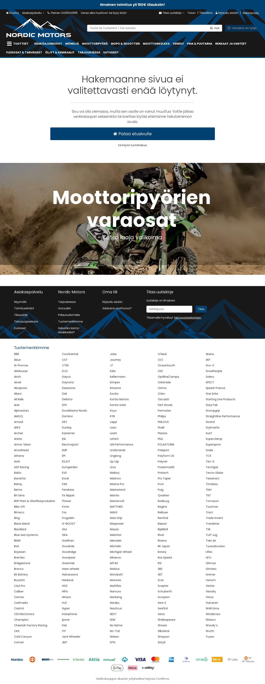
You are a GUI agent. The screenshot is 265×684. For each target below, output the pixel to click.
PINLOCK (163, 422)
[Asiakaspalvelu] (33, 13)
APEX (17, 427)
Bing (17, 518)
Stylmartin (213, 427)
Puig (160, 490)
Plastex (162, 433)
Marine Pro (117, 484)
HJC (64, 603)
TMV (209, 490)
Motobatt (116, 574)
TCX (208, 456)
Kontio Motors (119, 399)
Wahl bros (212, 608)
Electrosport (70, 444)
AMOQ (18, 416)
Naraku (114, 603)
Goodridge (69, 552)
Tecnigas (212, 467)
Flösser (66, 501)
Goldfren (68, 541)
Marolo (114, 495)
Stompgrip (213, 411)
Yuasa (210, 637)
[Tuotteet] (18, 43)
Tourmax (212, 507)
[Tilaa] (201, 309)
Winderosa (213, 614)
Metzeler (116, 541)
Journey (115, 360)
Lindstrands (117, 450)
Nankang (116, 597)
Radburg (163, 501)
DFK (64, 405)
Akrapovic (20, 388)
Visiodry (211, 591)
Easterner (68, 433)
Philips (162, 416)
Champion (21, 620)
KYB (112, 416)
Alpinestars (21, 411)
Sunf (209, 433)
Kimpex (115, 382)
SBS (160, 569)
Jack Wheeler (71, 637)
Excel (65, 478)
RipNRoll (163, 529)
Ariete (18, 439)
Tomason (212, 501)
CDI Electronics (24, 614)
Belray (18, 484)
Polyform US (166, 456)
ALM (16, 405)
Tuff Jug (211, 535)
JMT (64, 642)
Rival (161, 535)
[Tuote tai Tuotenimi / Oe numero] (154, 28)
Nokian (114, 637)
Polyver (163, 461)
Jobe (113, 354)
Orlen (161, 394)
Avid (17, 461)
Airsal (17, 382)
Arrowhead (21, 450)
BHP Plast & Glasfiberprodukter (34, 501)
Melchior (115, 535)
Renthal (163, 518)
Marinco (115, 478)
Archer (18, 433)
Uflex (209, 552)
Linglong (115, 456)
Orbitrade (164, 382)
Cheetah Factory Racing (30, 625)
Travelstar (212, 524)
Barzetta (20, 478)
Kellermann (117, 377)
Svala (209, 450)
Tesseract (212, 478)
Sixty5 (162, 642)
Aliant (18, 394)
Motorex (115, 580)
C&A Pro (19, 586)
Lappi (113, 422)
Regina (162, 507)
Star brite (212, 394)
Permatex (164, 411)
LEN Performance (121, 444)
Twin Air (211, 541)
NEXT (113, 614)
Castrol (19, 608)
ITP (64, 631)
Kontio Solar (118, 405)
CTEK (65, 365)
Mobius (115, 569)
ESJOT (66, 461)
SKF (208, 360)
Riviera (162, 541)
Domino (67, 416)
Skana (210, 354)
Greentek (68, 563)
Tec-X (210, 461)
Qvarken (163, 495)
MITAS (114, 563)
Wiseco (211, 620)
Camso (19, 597)
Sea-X (162, 603)
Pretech (163, 473)
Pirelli (161, 427)
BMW (17, 541)
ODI (160, 371)
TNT (208, 495)
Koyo (113, 411)
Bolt (16, 546)
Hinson (66, 597)
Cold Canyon (23, 637)
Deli (64, 394)
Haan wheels (70, 569)
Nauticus (116, 608)
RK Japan (164, 546)
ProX (161, 484)
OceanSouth (166, 365)
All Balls (19, 399)
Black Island (22, 524)
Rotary (162, 552)
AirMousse (21, 371)
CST (64, 360)
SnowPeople (214, 371)
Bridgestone (22, 563)
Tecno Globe (214, 473)
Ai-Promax (21, 365)
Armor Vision (22, 444)
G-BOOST (68, 524)
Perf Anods (165, 405)
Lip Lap (114, 461)
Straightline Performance (223, 416)
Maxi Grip (116, 518)
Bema (18, 490)
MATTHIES (116, 507)
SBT (160, 574)
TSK (208, 529)
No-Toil (115, 631)
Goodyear (68, 557)
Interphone (69, 614)
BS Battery (21, 574)
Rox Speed (165, 557)
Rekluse (163, 512)
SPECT (210, 382)
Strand (210, 422)
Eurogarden (70, 467)
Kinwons (115, 388)
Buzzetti (19, 580)
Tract (209, 512)
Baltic (17, 473)
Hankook (68, 580)
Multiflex (115, 586)
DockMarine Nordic (74, 411)
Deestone (68, 388)
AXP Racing (21, 467)
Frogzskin (68, 518)
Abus (17, 360)
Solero (210, 377)
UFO (208, 557)
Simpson (163, 637)
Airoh (17, 377)
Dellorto (67, 399)
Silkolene (163, 631)
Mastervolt (117, 501)
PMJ (160, 439)
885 (16, 354)
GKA (64, 535)
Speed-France (215, 388)
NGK (112, 620)
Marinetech (118, 490)
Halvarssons (70, 574)
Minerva (115, 557)
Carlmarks (21, 603)
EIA (64, 439)
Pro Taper (164, 478)
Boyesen (20, 552)
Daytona (68, 382)
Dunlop (67, 427)
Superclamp (214, 439)
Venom (211, 580)
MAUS (113, 512)
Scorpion (164, 597)
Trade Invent (214, 518)
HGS (64, 586)
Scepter (163, 586)
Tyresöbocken (215, 546)
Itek (64, 625)
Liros (113, 467)
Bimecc (19, 512)
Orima (162, 388)
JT (111, 365)
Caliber (19, 591)
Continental (70, 354)
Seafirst (163, 608)
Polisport (163, 450)
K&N (112, 371)
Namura (115, 591)
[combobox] (154, 28)
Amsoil (18, 422)
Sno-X (210, 365)
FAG (64, 484)
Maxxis (114, 529)
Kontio (114, 394)
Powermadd (166, 467)
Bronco (19, 569)
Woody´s (212, 625)
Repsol (162, 524)
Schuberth (165, 591)
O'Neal (162, 354)
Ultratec (211, 569)
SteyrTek (212, 405)
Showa (162, 625)
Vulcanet (212, 603)
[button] (187, 318)
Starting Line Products (220, 399)
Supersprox (213, 444)
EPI (64, 456)
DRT (64, 422)
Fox (64, 512)
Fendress (68, 490)
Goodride (68, 546)
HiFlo (65, 591)
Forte (65, 507)
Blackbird (20, 529)
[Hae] (215, 28)
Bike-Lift (19, 507)
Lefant (114, 439)
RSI (159, 563)
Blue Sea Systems (26, 535)
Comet (19, 642)
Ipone (66, 620)
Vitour (210, 597)
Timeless (212, 484)
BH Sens (19, 495)
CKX (16, 631)
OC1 (160, 360)
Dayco (66, 377)
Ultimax (211, 563)
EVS (64, 473)
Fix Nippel (68, 495)
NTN (112, 642)
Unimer (210, 574)
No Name (116, 625)
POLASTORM (166, 444)
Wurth (210, 631)
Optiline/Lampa (168, 377)
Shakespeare (166, 620)
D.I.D (65, 371)
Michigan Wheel (121, 552)
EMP (64, 450)
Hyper (66, 608)
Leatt (113, 433)
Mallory (115, 473)
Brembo (19, 557)
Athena (19, 456)
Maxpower (117, 524)
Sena (161, 614)
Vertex (210, 586)
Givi (64, 529)
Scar (161, 580)
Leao (113, 427)
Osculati (163, 399)
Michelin (115, 546)
